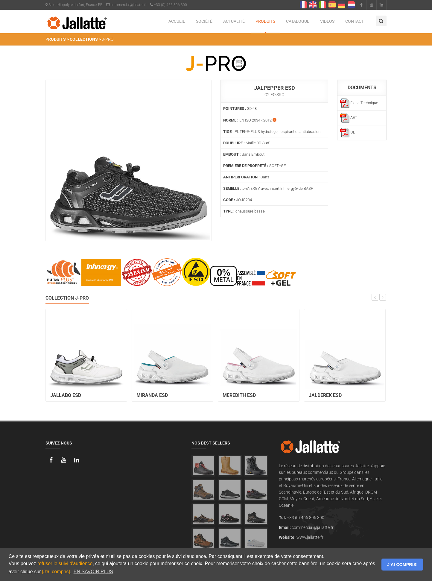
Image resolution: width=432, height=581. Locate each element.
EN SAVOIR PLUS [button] (93, 571)
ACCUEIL (176, 21)
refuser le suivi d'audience (65, 563)
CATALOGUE (297, 21)
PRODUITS (265, 21)
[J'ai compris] (56, 571)
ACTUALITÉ (234, 21)
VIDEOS (327, 21)
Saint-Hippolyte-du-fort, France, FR (74, 5)
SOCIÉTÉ (204, 21)
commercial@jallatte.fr (126, 5)
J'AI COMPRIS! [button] (402, 564)
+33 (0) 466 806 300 (168, 5)
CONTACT (354, 21)
